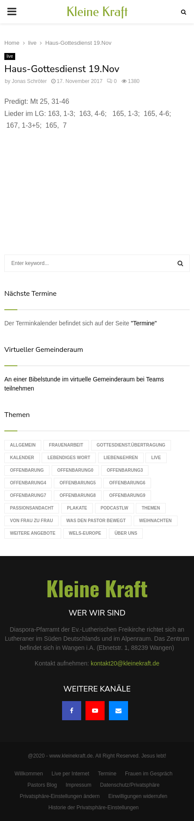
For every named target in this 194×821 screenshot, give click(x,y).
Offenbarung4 (28, 482)
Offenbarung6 (127, 482)
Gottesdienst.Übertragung (131, 445)
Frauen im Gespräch (148, 774)
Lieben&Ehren (121, 457)
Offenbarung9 (127, 495)
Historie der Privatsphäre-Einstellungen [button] (93, 807)
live (10, 56)
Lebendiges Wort (68, 457)
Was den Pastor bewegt (96, 520)
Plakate (77, 508)
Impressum (78, 785)
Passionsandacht (31, 508)
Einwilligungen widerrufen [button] (137, 796)
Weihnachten (155, 520)
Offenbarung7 (28, 495)
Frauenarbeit (66, 445)
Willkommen (29, 774)
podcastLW (114, 508)
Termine (107, 774)
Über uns (126, 533)
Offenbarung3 (125, 470)
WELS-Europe (85, 533)
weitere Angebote (33, 533)
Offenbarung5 (77, 482)
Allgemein (23, 445)
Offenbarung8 (77, 495)
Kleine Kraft (97, 12)
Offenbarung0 (75, 470)
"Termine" (144, 323)
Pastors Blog (42, 785)
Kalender (22, 457)
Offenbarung (27, 470)
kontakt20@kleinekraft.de (125, 663)
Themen (150, 508)
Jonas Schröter (29, 81)
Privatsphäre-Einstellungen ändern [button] (59, 796)
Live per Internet (70, 774)
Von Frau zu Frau (31, 520)
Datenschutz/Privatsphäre (129, 785)
